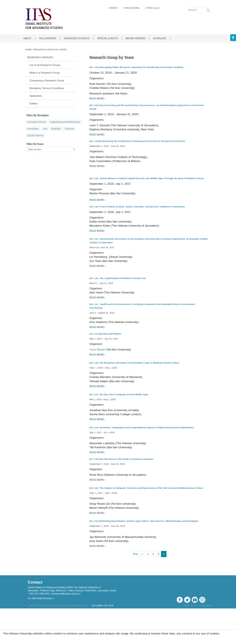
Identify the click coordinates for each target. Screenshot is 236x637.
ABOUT (27, 38)
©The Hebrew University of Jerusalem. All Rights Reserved (58, 605)
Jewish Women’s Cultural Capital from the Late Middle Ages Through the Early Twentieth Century (151, 178)
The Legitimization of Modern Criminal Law (123, 278)
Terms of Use (190, 605)
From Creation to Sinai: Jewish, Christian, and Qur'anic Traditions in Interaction (142, 206)
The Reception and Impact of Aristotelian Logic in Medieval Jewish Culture (139, 362)
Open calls (153, 8)
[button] (233, 37)
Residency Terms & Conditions (47, 88)
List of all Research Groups (45, 65)
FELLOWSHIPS (47, 38)
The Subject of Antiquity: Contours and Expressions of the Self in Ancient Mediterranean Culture (151, 488)
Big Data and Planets (110, 333)
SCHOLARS (159, 38)
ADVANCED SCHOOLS (77, 38)
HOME (28, 49)
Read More (96, 98)
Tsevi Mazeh (97, 349)
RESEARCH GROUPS (40, 57)
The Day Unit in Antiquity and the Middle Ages (123, 394)
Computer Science (36, 122)
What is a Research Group (45, 72)
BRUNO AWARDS (135, 38)
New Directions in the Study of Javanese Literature (126, 459)
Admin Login (205, 609)
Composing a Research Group (47, 80)
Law (45, 128)
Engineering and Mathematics (65, 122)
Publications (132, 8)
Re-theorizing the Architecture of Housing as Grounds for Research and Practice (142, 141)
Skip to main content (13, 2)
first (135, 554)
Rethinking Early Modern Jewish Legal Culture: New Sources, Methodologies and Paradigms (148, 521)
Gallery (34, 103)
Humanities (33, 128)
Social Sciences (35, 135)
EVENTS (113, 8)
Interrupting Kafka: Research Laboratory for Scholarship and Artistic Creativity (141, 67)
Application (36, 96)
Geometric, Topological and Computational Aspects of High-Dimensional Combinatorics (147, 427)
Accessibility (206, 605)
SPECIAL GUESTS (107, 38)
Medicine (56, 128)
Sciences (69, 128)
